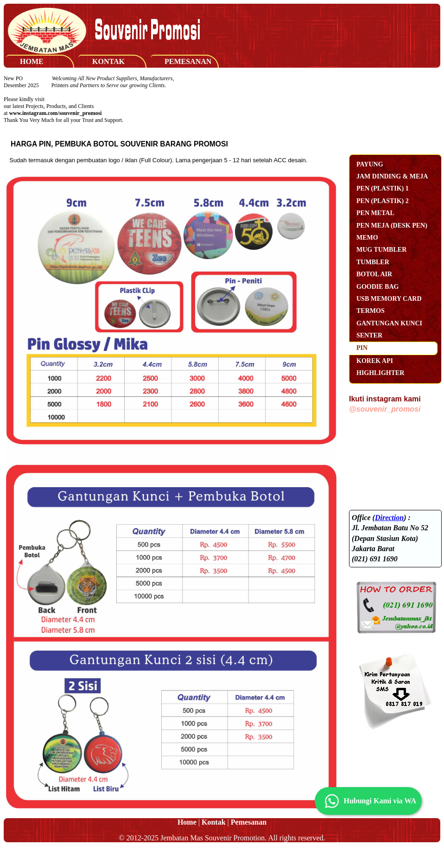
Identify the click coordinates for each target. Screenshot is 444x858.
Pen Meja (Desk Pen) (391, 225)
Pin (362, 347)
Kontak (108, 61)
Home (32, 61)
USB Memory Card (389, 298)
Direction (389, 517)
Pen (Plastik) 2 (382, 200)
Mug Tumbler (381, 249)
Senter (369, 335)
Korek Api (374, 360)
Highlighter (380, 372)
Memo (367, 237)
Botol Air (374, 274)
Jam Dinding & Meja (392, 176)
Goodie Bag (377, 286)
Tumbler (372, 262)
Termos (370, 310)
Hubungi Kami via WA (368, 801)
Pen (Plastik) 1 (382, 188)
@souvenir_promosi (384, 409)
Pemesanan (188, 61)
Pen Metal (375, 213)
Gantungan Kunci (389, 323)
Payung (369, 164)
